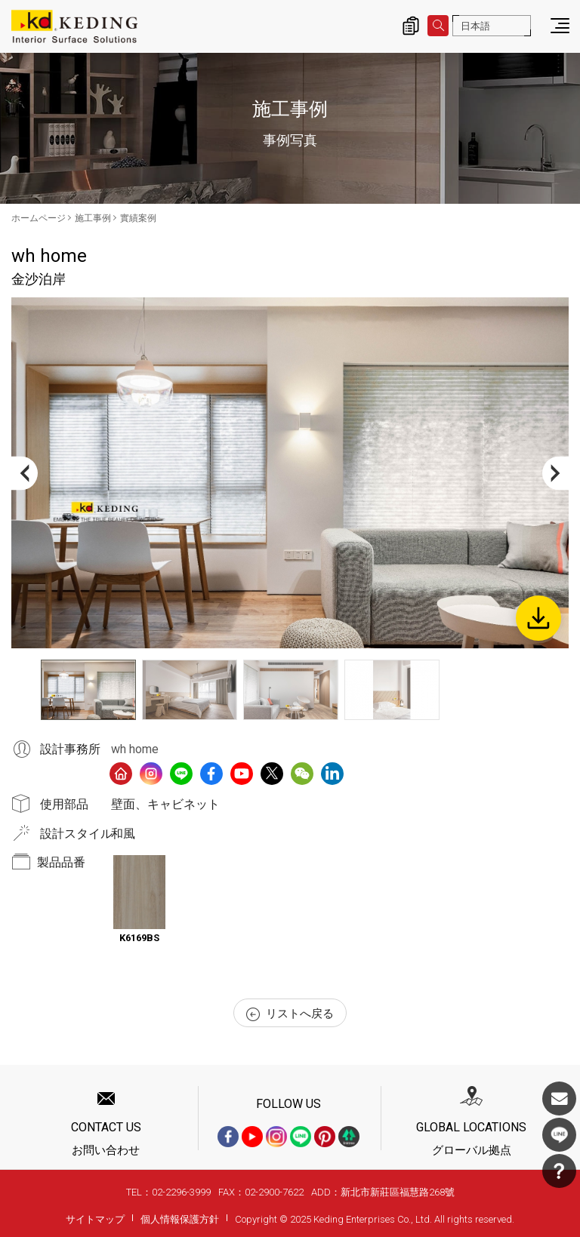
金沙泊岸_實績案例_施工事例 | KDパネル (74, 26)
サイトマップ (95, 1219)
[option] (290, 472)
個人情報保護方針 (179, 1219)
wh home (135, 749)
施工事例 (93, 218)
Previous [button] (24, 473)
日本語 (475, 26)
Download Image (538, 618)
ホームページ (38, 218)
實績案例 (138, 218)
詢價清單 (410, 25)
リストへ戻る (290, 1013)
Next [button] (555, 473)
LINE (559, 1135)
